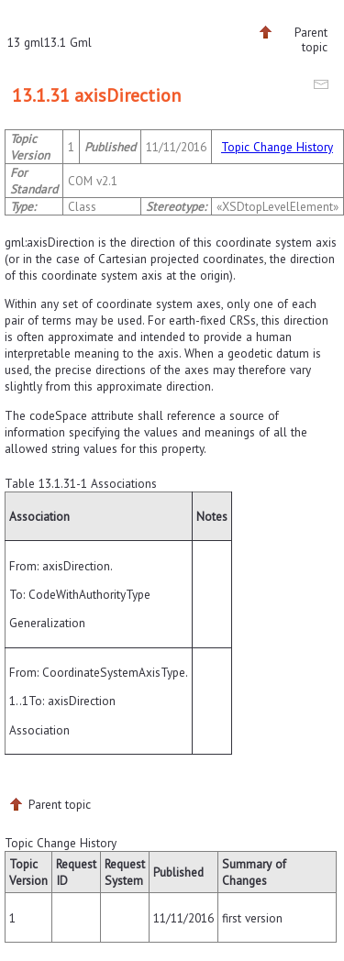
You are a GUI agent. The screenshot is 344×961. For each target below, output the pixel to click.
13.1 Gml (68, 42)
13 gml (25, 42)
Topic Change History (277, 146)
